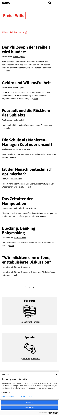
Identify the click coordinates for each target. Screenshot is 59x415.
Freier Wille (13, 15)
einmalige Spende (31, 358)
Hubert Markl (16, 179)
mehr (8, 71)
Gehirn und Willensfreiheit (26, 82)
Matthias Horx (20, 237)
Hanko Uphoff (19, 56)
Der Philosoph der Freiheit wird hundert (26, 49)
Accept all (29, 402)
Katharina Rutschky (21, 149)
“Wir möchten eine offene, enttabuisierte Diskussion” (26, 260)
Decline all (30, 408)
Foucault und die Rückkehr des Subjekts (26, 112)
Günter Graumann (22, 267)
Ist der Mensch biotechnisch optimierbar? (27, 171)
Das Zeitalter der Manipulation (17, 201)
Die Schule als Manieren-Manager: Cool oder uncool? (27, 142)
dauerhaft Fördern (31, 322)
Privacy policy (26, 396)
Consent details (8, 396)
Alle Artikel (7, 32)
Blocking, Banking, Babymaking (19, 230)
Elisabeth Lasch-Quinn (26, 208)
